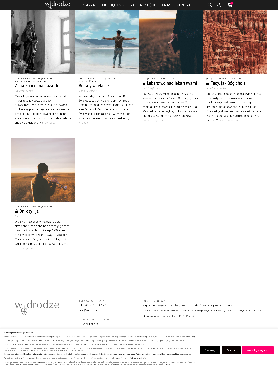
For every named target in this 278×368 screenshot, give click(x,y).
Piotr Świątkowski (152, 88)
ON (16, 216)
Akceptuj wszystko (257, 350)
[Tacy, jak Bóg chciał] (235, 42)
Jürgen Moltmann (88, 90)
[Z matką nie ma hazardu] (43, 42)
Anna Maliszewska (216, 88)
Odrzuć (231, 350)
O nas (165, 5)
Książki (89, 5)
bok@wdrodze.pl (89, 310)
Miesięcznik (113, 5)
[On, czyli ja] (43, 170)
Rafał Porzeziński (24, 90)
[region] (139, 348)
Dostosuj (210, 350)
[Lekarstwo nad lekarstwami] (171, 42)
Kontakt (185, 5)
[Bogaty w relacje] (107, 42)
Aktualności (142, 5)
